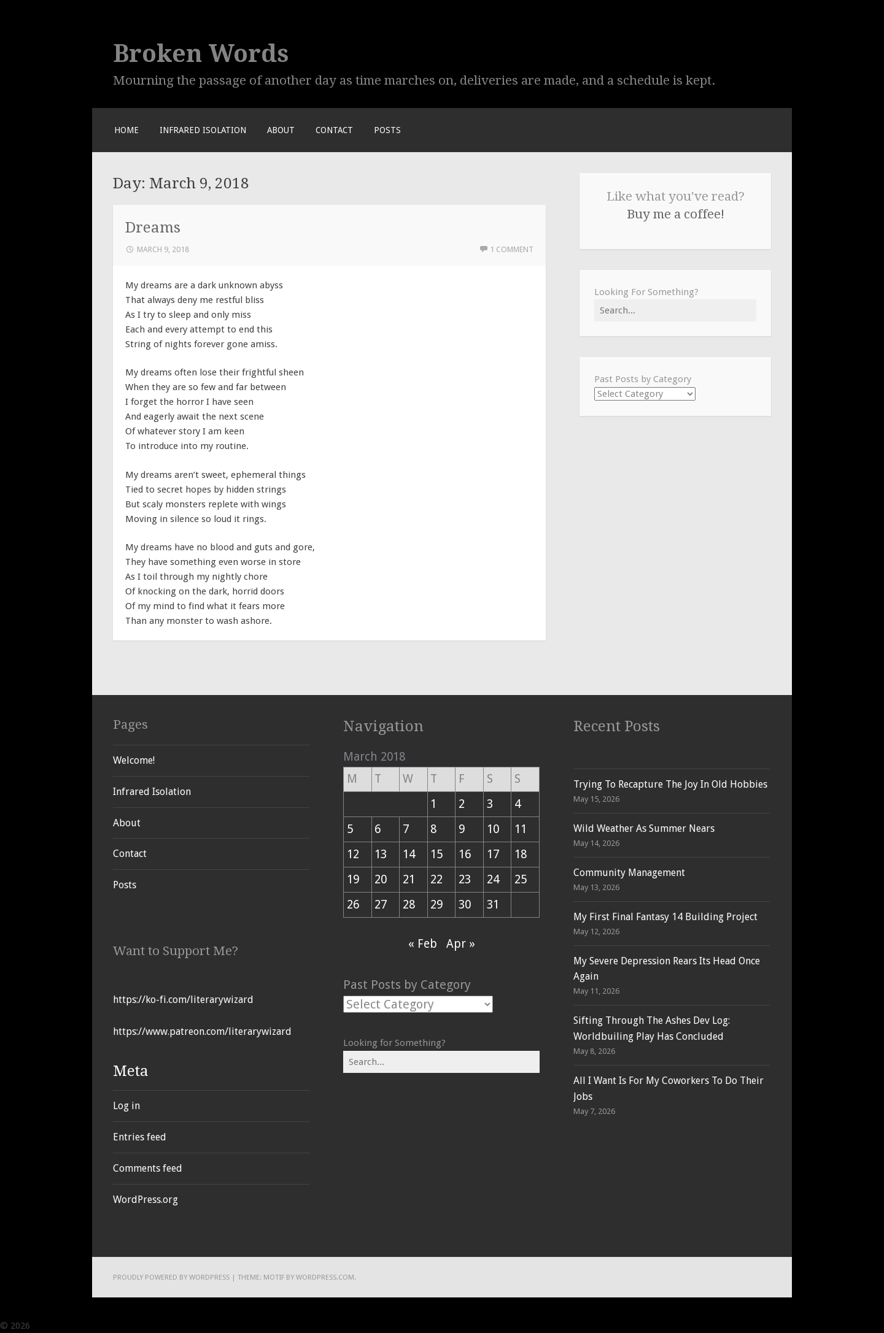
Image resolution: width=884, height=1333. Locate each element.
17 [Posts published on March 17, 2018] (493, 854)
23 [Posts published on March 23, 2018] (465, 879)
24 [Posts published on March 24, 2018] (493, 879)
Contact (334, 130)
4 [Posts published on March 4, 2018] (517, 804)
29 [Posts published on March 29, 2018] (436, 904)
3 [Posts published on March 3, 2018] (490, 804)
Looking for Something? (394, 1042)
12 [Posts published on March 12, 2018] (353, 854)
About (281, 130)
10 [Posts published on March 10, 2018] (493, 829)
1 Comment (511, 249)
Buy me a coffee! (675, 214)
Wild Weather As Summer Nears (644, 828)
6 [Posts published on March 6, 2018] (377, 829)
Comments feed (147, 1168)
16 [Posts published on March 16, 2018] (465, 854)
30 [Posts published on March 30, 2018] (465, 904)
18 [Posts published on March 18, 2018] (520, 854)
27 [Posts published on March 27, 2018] (380, 904)
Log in (126, 1106)
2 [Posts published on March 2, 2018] (462, 804)
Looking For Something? (646, 292)
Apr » (460, 944)
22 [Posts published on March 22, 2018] (436, 879)
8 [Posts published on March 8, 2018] (433, 829)
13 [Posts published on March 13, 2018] (380, 854)
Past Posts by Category (642, 379)
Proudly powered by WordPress (171, 1277)
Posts (387, 130)
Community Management (629, 872)
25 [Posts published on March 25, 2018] (520, 879)
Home (126, 130)
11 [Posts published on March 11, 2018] (520, 829)
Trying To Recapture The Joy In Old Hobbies (670, 784)
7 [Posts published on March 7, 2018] (406, 829)
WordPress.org (145, 1199)
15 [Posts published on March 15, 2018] (436, 854)
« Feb (422, 944)
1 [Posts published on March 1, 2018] (433, 804)
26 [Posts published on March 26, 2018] (353, 904)
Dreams (152, 227)
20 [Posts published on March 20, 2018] (380, 879)
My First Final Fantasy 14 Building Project (665, 917)
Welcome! (134, 760)
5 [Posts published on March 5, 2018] (350, 829)
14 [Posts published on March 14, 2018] (409, 854)
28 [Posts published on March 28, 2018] (409, 904)
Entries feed (139, 1137)
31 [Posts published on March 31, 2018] (493, 904)
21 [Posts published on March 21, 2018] (409, 879)
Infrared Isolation (203, 130)
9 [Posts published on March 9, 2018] (462, 829)
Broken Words (201, 53)
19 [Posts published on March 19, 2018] (353, 879)
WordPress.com (325, 1277)
